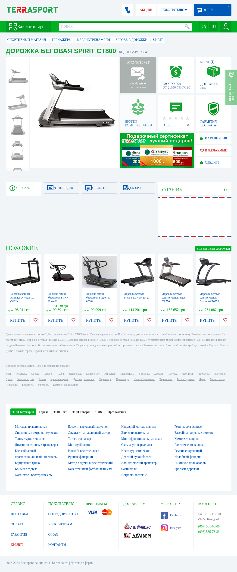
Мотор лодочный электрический (90, 463)
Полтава (173, 373)
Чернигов (187, 373)
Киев (9, 373)
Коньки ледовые (26, 469)
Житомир (220, 373)
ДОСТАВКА (19, 514)
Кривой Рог (92, 373)
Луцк (202, 379)
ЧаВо (99, 412)
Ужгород (43, 384)
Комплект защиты (187, 438)
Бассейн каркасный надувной (88, 426)
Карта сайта (60, 563)
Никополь (11, 384)
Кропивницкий (59, 379)
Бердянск (27, 384)
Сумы (9, 379)
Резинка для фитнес (188, 426)
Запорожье (75, 373)
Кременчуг (122, 379)
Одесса (35, 373)
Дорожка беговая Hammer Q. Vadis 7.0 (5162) (22, 297)
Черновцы (105, 379)
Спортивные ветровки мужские (36, 432)
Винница (144, 373)
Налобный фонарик (188, 457)
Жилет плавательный (135, 432)
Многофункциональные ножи (141, 438)
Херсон (158, 373)
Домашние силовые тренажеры (36, 445)
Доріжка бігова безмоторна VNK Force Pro (58, 297)
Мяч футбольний (79, 445)
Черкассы (204, 373)
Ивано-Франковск (144, 379)
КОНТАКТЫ (57, 544)
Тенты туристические (30, 438)
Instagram (171, 527)
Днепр (48, 373)
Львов (60, 373)
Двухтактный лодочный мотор (89, 432)
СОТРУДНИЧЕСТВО (63, 514)
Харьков (21, 373)
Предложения (117, 412)
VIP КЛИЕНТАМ (60, 524)
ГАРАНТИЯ (19, 534)
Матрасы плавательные (31, 426)
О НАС (53, 534)
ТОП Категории (23, 412)
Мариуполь (127, 373)
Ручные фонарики (80, 457)
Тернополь (165, 379)
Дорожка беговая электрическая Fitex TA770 (174, 297)
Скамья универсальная (137, 445)
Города (43, 412)
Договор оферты (82, 563)
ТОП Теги (60, 412)
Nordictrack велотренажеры (34, 475)
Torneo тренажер (79, 438)
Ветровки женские (134, 475)
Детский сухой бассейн (137, 457)
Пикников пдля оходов (190, 463)
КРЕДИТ (17, 544)
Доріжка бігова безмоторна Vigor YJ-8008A (98, 297)
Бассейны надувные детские (194, 432)
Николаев (109, 373)
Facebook (171, 515)
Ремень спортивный (188, 451)
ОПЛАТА (17, 524)
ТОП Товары (81, 412)
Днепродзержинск (84, 379)
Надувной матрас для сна (138, 426)
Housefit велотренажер (83, 451)
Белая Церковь (185, 379)
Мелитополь (217, 379)
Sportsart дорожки (187, 469)
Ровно (42, 379)
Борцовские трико (27, 463)
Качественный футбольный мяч (90, 469)
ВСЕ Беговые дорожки (213, 248)
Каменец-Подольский (65, 384)
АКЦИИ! (146, 10)
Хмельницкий (25, 379)
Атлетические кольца (189, 445)
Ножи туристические (135, 451)
